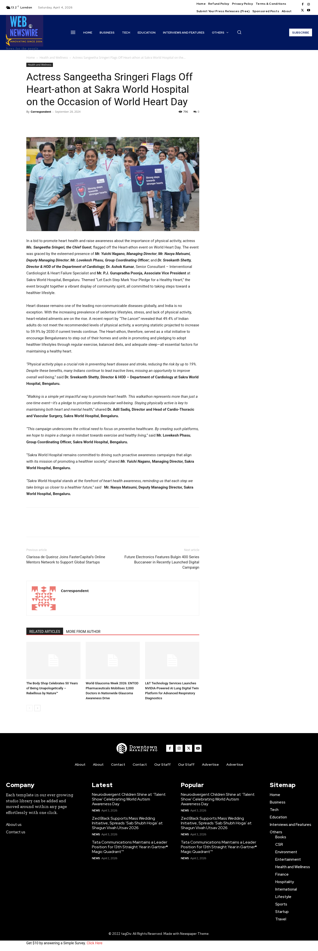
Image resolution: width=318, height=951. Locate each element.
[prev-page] (29, 708)
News (96, 810)
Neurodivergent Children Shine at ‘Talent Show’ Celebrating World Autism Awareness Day (129, 799)
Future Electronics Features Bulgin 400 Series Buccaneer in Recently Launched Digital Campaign (161, 562)
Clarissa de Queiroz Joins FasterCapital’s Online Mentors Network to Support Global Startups (65, 559)
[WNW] (137, 748)
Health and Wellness (54, 57)
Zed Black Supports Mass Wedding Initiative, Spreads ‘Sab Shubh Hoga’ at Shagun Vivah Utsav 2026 (127, 823)
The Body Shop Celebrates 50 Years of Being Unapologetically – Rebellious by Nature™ (52, 688)
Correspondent (41, 111)
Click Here (94, 943)
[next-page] (37, 708)
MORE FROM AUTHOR (83, 632)
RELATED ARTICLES (44, 632)
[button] (239, 32)
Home (30, 57)
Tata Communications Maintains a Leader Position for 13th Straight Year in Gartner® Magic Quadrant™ (130, 847)
